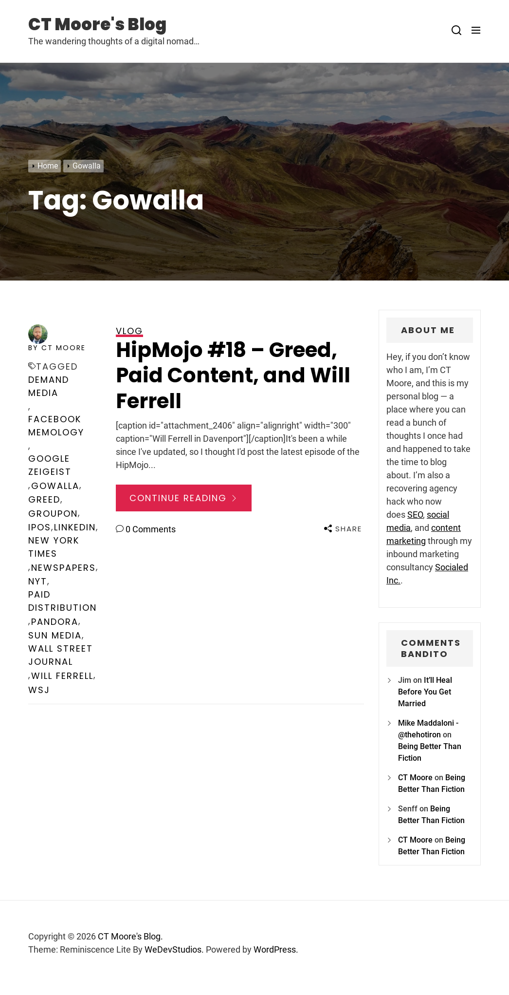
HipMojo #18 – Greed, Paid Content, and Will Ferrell (233, 375)
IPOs (39, 527)
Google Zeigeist (50, 465)
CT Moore (415, 777)
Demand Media (48, 386)
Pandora (54, 622)
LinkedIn (75, 527)
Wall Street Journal (60, 655)
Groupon (53, 513)
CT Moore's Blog (97, 24)
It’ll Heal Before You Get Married (425, 692)
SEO (415, 514)
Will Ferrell (62, 676)
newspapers (63, 568)
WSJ (39, 690)
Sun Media (55, 635)
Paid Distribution (62, 601)
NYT (37, 581)
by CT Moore (57, 348)
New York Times (53, 547)
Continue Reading (183, 498)
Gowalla (55, 486)
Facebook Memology (56, 425)
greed (44, 499)
